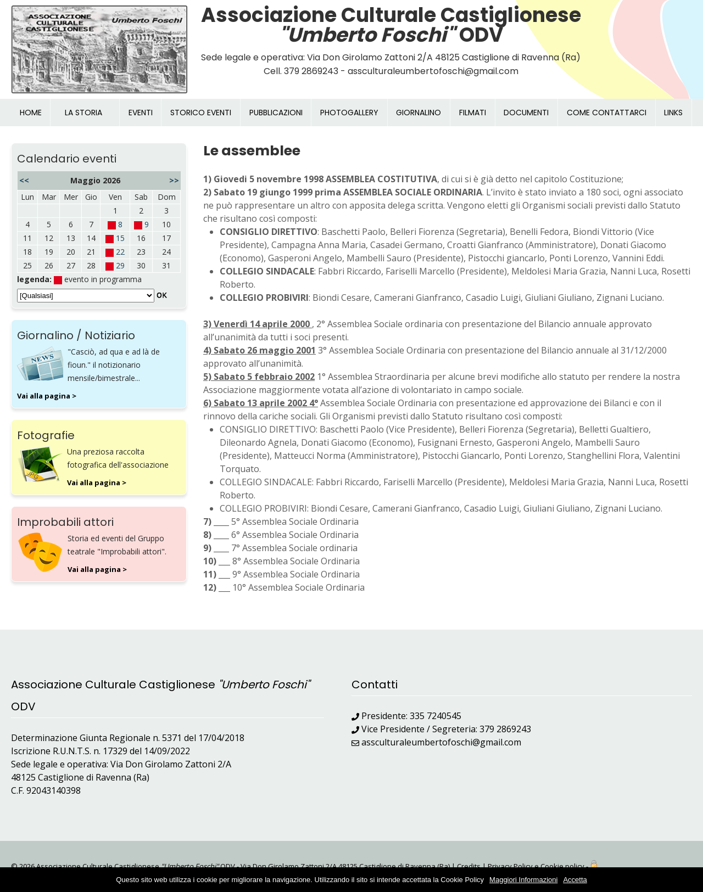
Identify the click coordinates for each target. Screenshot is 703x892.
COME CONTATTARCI (606, 112)
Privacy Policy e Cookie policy (536, 866)
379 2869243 (505, 729)
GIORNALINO (418, 112)
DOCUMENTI (526, 112)
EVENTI (141, 112)
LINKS (673, 112)
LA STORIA (83, 112)
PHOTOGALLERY (349, 112)
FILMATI (472, 112)
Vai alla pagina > (46, 396)
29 (120, 265)
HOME (31, 112)
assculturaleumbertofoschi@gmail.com (441, 742)
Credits (469, 866)
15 (120, 238)
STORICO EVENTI (200, 112)
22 (120, 251)
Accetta (575, 880)
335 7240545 (435, 716)
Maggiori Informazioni (523, 880)
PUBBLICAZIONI (276, 112)
